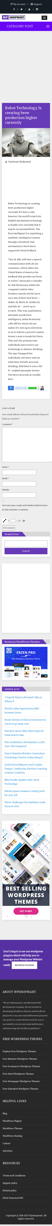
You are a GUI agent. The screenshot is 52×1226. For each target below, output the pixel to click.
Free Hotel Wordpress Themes (18, 1074)
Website (5, 490)
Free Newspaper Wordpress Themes (21, 1081)
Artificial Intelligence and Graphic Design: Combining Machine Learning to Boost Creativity (26, 768)
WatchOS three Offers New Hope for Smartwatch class (24, 733)
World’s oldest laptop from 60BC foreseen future (22, 710)
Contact (6, 1143)
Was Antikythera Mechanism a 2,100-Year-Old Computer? (25, 744)
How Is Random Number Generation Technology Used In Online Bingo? (25, 755)
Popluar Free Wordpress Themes (19, 1051)
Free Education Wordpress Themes (20, 1089)
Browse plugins (24, 965)
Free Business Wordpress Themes (20, 1059)
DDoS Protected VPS (13, 1198)
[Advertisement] (25, 69)
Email (5, 478)
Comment (7, 424)
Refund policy (10, 1190)
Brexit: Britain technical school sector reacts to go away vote (25, 721)
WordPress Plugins (12, 1121)
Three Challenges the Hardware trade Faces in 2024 (25, 804)
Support (36, 4)
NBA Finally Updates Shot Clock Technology (22, 781)
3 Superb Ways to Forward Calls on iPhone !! (23, 699)
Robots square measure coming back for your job (25, 793)
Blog (5, 1113)
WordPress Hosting (12, 1136)
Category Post (20, 26)
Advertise (8, 1151)
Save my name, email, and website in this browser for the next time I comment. (24, 507)
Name (5, 467)
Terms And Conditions (14, 1175)
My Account (17, 4)
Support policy (10, 1183)
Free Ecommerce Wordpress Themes (21, 1066)
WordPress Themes (12, 1128)
